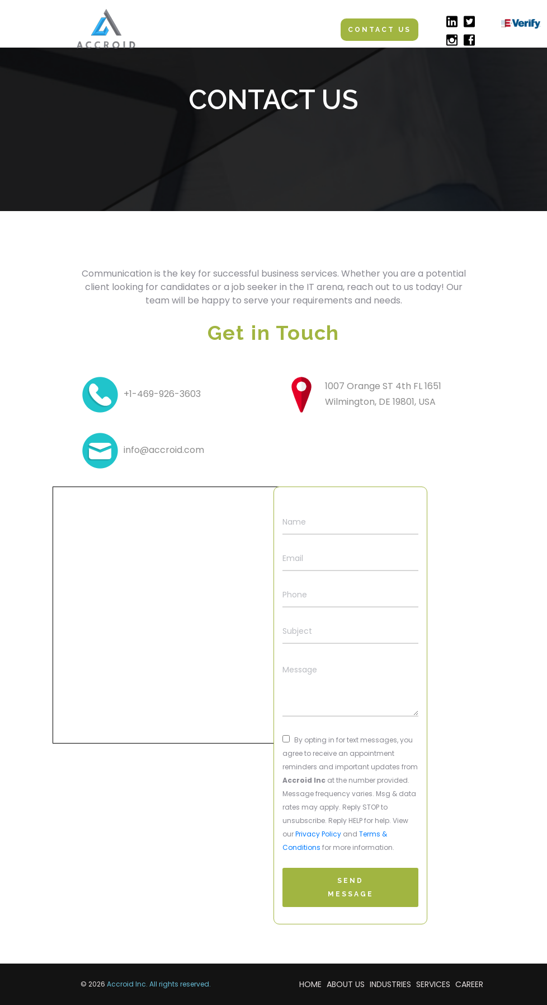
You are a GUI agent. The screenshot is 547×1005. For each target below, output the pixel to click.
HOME (310, 984)
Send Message (351, 887)
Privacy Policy (318, 834)
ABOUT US (346, 984)
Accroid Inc (126, 984)
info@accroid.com (164, 449)
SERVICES (433, 984)
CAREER (469, 984)
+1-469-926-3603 (162, 393)
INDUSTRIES (390, 984)
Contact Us (379, 30)
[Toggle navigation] (306, 30)
